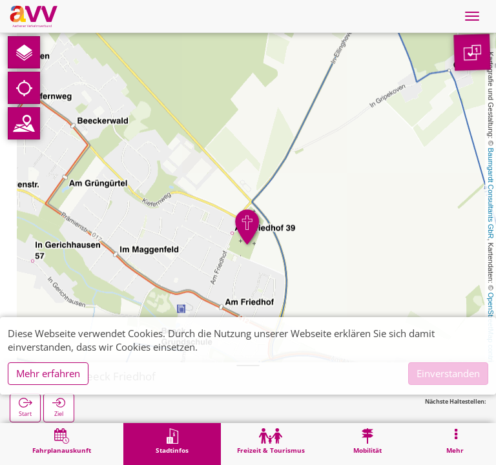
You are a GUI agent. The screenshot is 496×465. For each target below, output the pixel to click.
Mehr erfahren (48, 373)
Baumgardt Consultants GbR (491, 193)
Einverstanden (448, 373)
